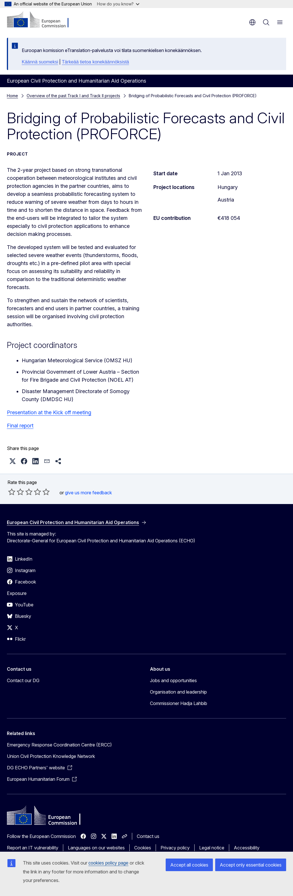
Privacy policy (175, 848)
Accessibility (247, 848)
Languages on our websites (96, 848)
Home (12, 95)
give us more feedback (88, 492)
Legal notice (211, 848)
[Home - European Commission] (41, 20)
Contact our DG (23, 680)
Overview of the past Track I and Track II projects (73, 95)
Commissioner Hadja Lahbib (178, 703)
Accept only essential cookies (251, 865)
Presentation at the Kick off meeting (49, 412)
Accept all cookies (189, 865)
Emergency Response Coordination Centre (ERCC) (59, 745)
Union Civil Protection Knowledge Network (51, 756)
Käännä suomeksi (40, 61)
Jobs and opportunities (173, 680)
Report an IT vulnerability (32, 848)
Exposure (17, 593)
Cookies (142, 848)
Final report (20, 426)
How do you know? (118, 3)
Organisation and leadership (178, 692)
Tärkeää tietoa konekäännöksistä (95, 61)
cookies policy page (108, 863)
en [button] (252, 22)
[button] (12, 461)
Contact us (148, 836)
